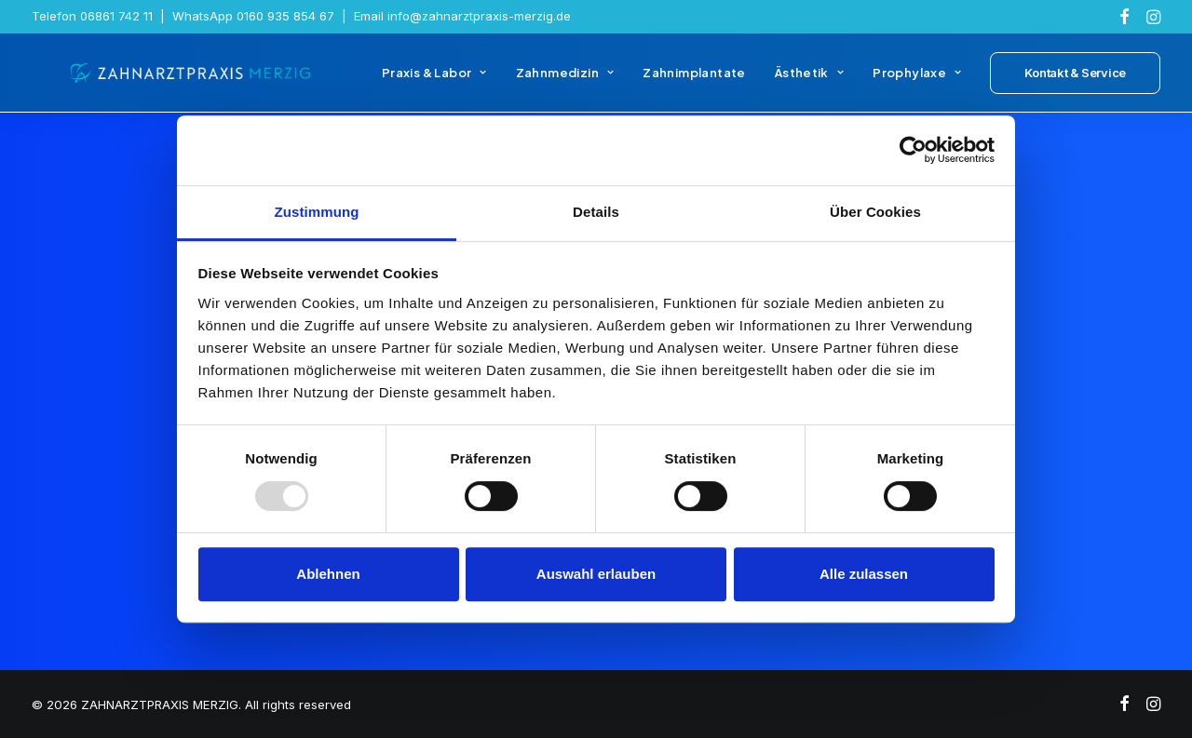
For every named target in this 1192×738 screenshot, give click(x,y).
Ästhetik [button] (809, 81)
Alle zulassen (864, 574)
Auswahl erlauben (596, 574)
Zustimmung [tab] (317, 212)
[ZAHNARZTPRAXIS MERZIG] (175, 82)
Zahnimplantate (694, 81)
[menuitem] (1124, 17)
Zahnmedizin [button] (565, 81)
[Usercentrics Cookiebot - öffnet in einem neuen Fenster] (913, 150)
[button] (1124, 17)
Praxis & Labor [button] (434, 81)
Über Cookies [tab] (875, 212)
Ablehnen (327, 574)
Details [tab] (596, 212)
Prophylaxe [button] (917, 81)
